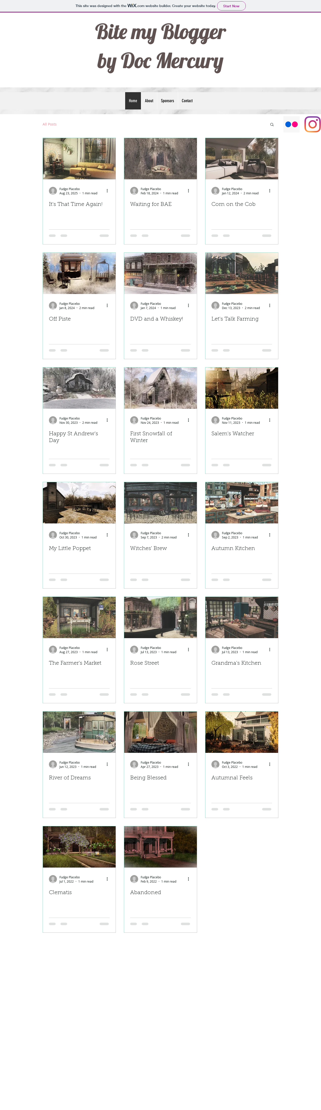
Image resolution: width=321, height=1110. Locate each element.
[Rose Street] (160, 617)
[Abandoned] (160, 847)
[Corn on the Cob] (241, 158)
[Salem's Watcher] (241, 388)
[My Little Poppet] (79, 502)
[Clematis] (79, 847)
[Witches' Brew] (160, 502)
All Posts (50, 124)
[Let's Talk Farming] (241, 273)
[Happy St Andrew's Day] (79, 388)
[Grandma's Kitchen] (241, 617)
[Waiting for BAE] (160, 158)
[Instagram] (312, 124)
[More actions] (109, 191)
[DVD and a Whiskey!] (160, 273)
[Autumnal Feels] (241, 732)
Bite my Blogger (160, 31)
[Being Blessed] (160, 732)
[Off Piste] (79, 273)
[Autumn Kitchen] (241, 502)
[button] (272, 124)
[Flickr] (291, 124)
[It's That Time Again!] (79, 158)
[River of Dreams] (79, 732)
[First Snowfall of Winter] (160, 388)
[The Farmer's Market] (79, 617)
